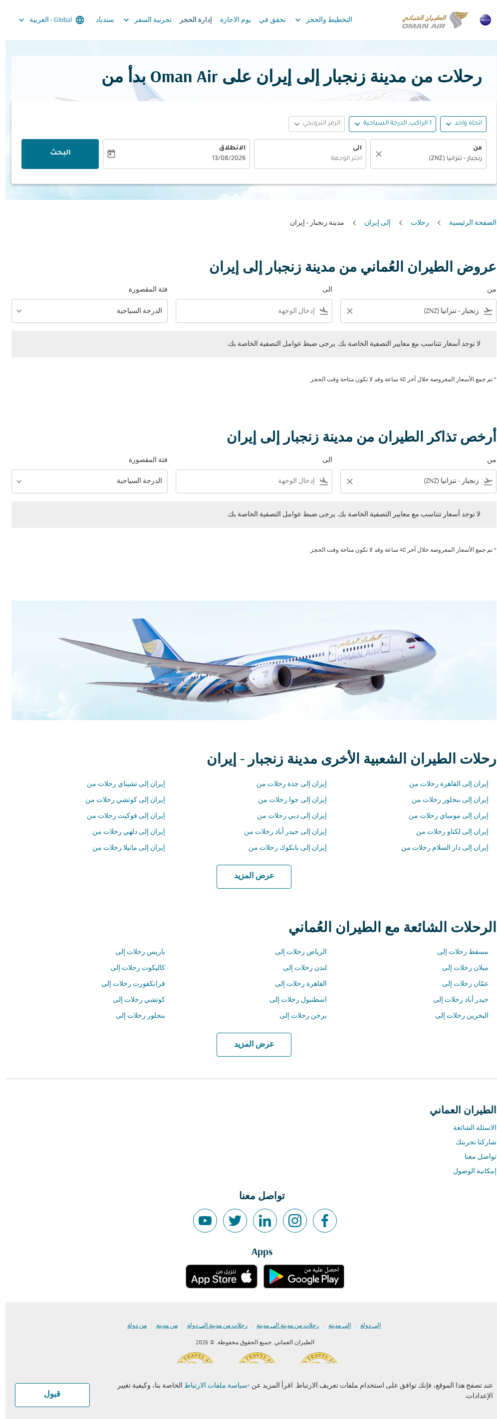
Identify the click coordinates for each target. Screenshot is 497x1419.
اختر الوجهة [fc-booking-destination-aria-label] (340, 159)
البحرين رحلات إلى (456, 1016)
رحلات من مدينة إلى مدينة (282, 1326)
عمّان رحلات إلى (460, 984)
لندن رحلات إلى (299, 968)
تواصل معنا (475, 1157)
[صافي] (371, 154)
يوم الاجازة (230, 20)
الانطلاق (227, 148)
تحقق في (266, 20)
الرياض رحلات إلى (295, 952)
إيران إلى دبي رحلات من (286, 816)
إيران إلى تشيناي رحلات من (120, 784)
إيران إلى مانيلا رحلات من (123, 848)
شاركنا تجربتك (470, 1142)
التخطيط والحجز (315, 20)
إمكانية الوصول (469, 1171)
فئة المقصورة (142, 290)
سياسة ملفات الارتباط (210, 1386)
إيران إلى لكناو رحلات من (447, 832)
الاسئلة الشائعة (469, 1128)
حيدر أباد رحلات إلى (455, 1000)
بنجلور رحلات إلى (135, 1016)
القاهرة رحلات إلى (295, 984)
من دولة (131, 1326)
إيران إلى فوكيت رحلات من (120, 816)
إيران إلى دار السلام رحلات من (439, 848)
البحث (54, 154)
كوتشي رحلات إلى (133, 1000)
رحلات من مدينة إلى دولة (212, 1326)
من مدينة (161, 1326)
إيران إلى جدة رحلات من (286, 784)
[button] (387, 124)
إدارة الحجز (190, 20)
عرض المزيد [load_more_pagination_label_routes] (249, 876)
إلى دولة (365, 1326)
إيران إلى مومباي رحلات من (443, 816)
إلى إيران (372, 223)
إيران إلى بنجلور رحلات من (444, 800)
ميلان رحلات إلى (460, 968)
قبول (46, 1395)
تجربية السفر (139, 20)
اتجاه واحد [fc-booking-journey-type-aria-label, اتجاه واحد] (463, 123)
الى (351, 148)
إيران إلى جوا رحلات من (286, 800)
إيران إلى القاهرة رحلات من (443, 784)
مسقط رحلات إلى (457, 952)
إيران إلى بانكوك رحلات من (282, 848)
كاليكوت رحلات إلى (132, 968)
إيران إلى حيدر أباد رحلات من (280, 832)
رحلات (414, 223)
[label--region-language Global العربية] (45, 20)
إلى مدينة (334, 1326)
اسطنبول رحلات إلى (292, 1000)
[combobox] (420, 311)
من (472, 148)
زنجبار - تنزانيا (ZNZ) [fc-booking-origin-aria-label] (450, 159)
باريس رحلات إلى (135, 952)
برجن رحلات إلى (297, 1016)
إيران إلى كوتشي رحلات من (120, 800)
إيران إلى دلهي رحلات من (123, 832)
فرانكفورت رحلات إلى (128, 984)
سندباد (99, 20)
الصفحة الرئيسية (467, 223)
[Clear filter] (343, 311)
